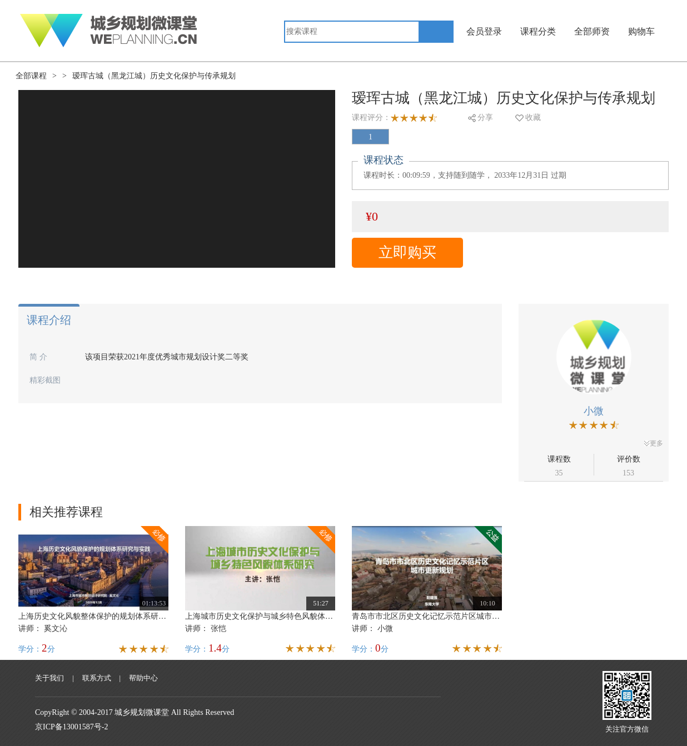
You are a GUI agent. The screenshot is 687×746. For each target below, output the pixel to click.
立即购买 (407, 252)
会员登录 (484, 31)
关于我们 (49, 678)
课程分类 (538, 31)
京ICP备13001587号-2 (71, 727)
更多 (653, 443)
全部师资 (592, 31)
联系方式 (96, 678)
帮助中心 (143, 678)
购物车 (641, 31)
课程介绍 (49, 320)
